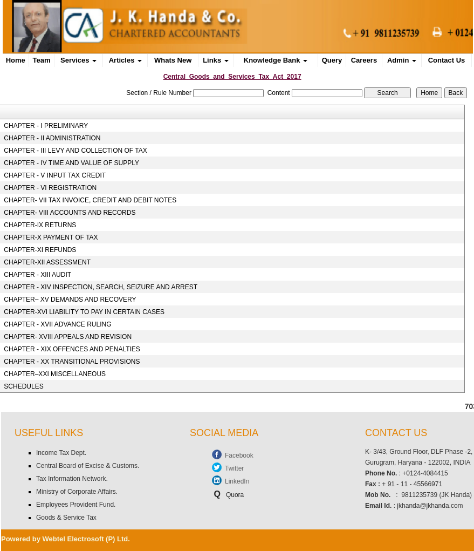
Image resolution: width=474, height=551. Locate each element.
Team (42, 60)
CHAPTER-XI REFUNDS (40, 250)
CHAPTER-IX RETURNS (40, 225)
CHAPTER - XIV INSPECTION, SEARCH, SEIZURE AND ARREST (100, 287)
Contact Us (446, 60)
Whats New (172, 60)
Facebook (239, 455)
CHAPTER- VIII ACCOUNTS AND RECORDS (69, 212)
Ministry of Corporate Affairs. (77, 491)
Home (15, 60)
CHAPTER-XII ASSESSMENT (47, 262)
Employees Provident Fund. (75, 504)
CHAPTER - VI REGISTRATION (50, 188)
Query (332, 60)
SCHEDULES (23, 386)
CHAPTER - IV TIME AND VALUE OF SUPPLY (71, 163)
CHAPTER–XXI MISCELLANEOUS (55, 374)
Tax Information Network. (72, 478)
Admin (401, 60)
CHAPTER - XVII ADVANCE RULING (57, 324)
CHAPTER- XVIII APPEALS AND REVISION (68, 337)
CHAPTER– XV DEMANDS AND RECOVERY (70, 299)
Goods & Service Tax (66, 517)
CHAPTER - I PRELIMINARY (46, 126)
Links (216, 60)
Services (78, 60)
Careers (364, 60)
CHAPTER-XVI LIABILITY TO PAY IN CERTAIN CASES (84, 312)
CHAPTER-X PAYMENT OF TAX (51, 237)
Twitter (234, 468)
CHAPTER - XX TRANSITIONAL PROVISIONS (72, 361)
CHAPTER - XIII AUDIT (37, 274)
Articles (125, 60)
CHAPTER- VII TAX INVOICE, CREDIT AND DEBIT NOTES (90, 200)
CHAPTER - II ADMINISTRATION (52, 138)
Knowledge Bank (275, 60)
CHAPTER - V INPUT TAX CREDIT (55, 175)
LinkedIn (237, 481)
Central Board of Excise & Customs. (87, 466)
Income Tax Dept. (61, 453)
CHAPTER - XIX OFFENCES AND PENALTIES (72, 349)
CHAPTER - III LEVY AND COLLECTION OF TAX (75, 150)
